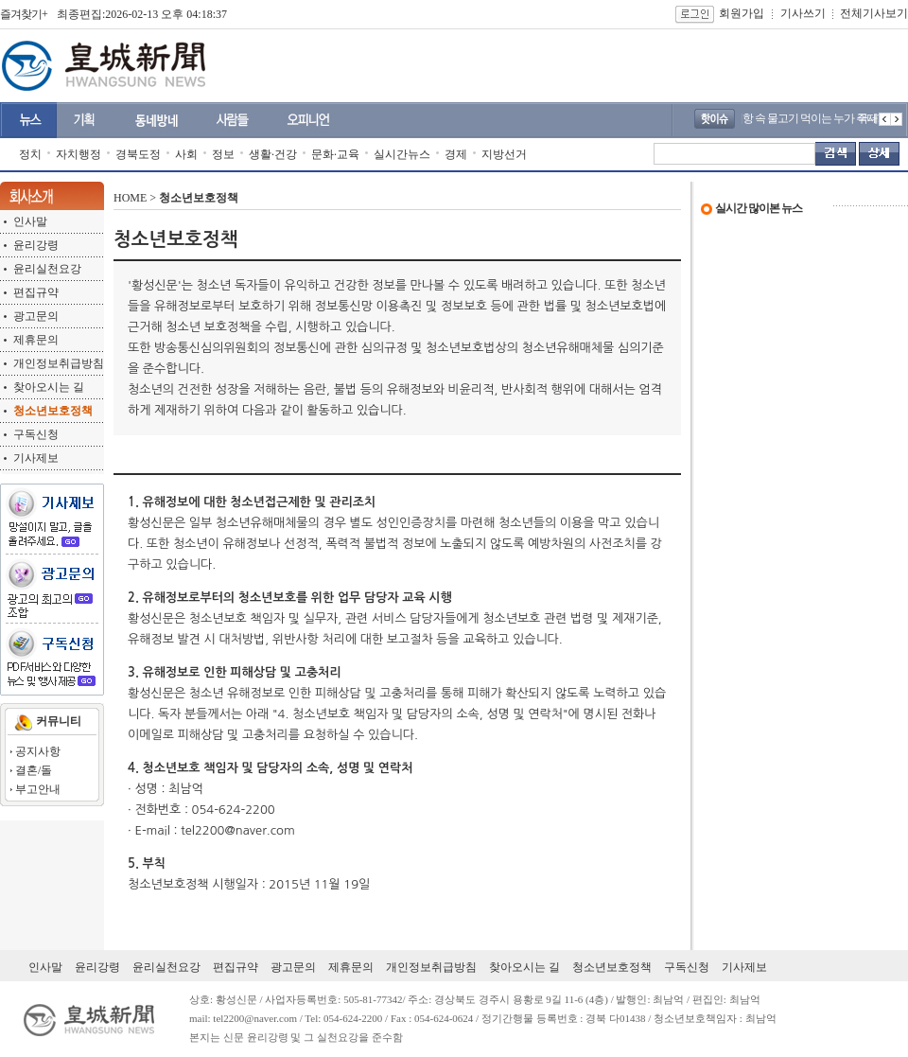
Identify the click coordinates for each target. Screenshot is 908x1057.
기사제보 (36, 458)
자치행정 (78, 154)
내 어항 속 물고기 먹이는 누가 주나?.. (824, 118)
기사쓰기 (803, 13)
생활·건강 (273, 154)
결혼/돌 (33, 770)
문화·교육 (335, 154)
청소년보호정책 (612, 967)
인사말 (30, 221)
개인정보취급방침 (58, 363)
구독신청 (36, 434)
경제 (456, 154)
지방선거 (504, 154)
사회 (186, 154)
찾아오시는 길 (48, 387)
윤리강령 (36, 245)
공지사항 (38, 751)
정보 (223, 154)
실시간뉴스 (402, 154)
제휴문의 (36, 339)
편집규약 (36, 292)
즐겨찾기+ (23, 14)
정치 (30, 154)
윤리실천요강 (47, 268)
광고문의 (36, 316)
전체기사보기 (874, 13)
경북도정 (138, 154)
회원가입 (741, 13)
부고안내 (38, 789)
